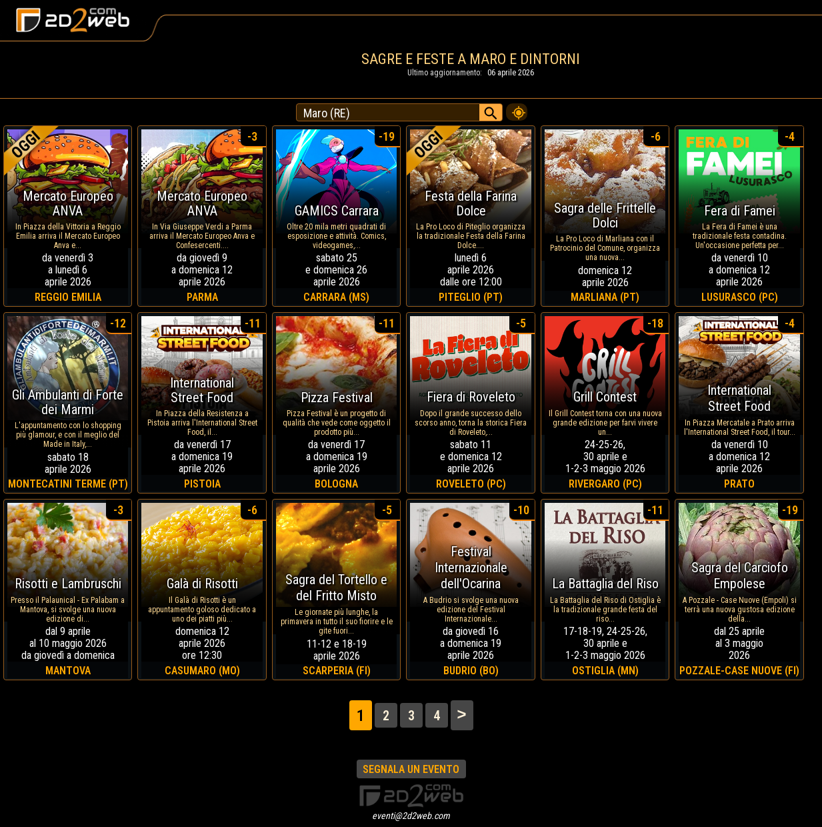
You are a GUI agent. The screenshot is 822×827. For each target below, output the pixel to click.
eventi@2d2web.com (411, 815)
